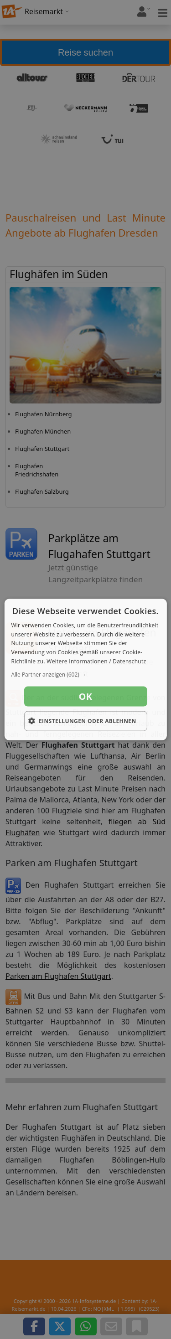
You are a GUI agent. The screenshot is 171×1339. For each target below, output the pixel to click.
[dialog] (85, 669)
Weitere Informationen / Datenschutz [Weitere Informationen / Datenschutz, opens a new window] (96, 661)
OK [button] (86, 696)
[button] (85, 674)
